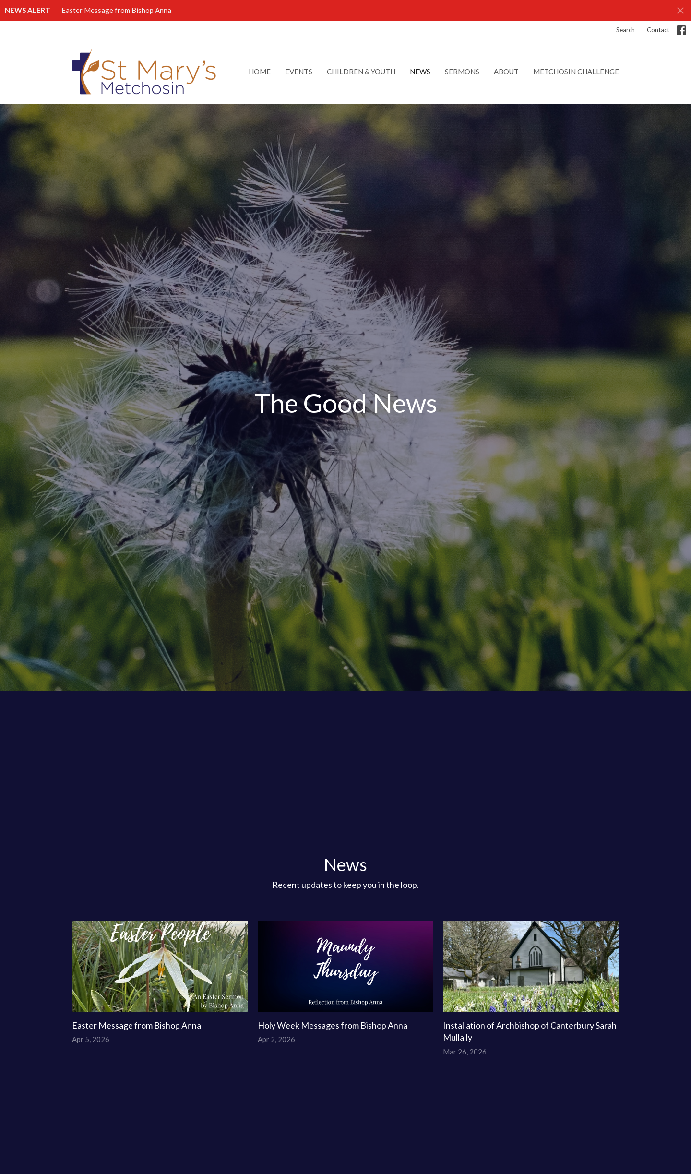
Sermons (462, 71)
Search (625, 30)
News (420, 71)
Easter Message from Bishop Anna (116, 10)
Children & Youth (361, 71)
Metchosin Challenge (576, 71)
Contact (658, 30)
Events (298, 71)
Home (260, 71)
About (506, 71)
